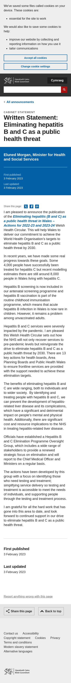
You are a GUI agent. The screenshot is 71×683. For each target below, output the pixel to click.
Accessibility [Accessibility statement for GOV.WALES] (30, 633)
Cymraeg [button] (57, 80)
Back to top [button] (53, 611)
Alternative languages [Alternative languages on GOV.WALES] (18, 651)
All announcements (20, 102)
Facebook (31, 207)
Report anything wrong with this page (28, 596)
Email (37, 207)
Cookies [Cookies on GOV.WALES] (40, 638)
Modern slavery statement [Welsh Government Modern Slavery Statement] (21, 646)
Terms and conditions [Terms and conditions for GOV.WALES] (18, 642)
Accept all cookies (35, 57)
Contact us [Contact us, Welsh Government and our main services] (11, 633)
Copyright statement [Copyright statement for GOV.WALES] (17, 638)
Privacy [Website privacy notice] (55, 638)
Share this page (21, 611)
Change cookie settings (35, 66)
